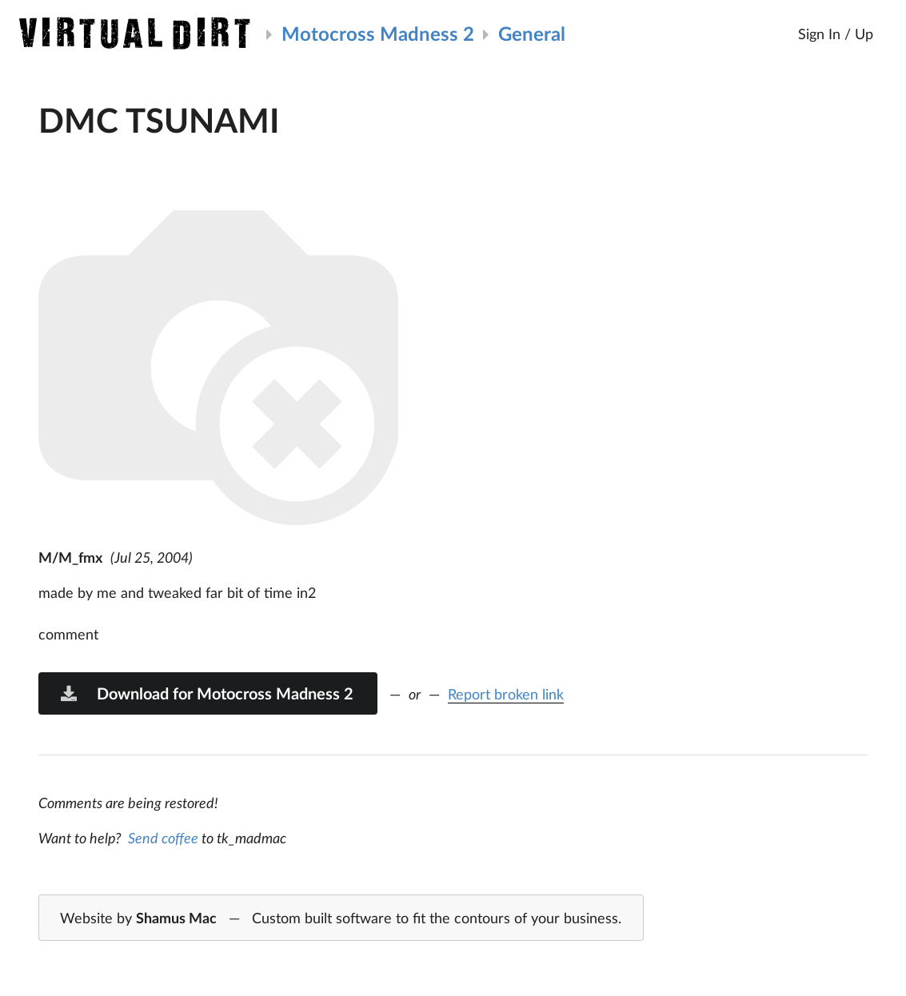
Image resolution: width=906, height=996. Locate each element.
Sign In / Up (835, 33)
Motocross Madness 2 (377, 33)
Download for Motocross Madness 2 (206, 693)
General (531, 33)
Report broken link (506, 694)
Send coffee (163, 838)
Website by (340, 918)
